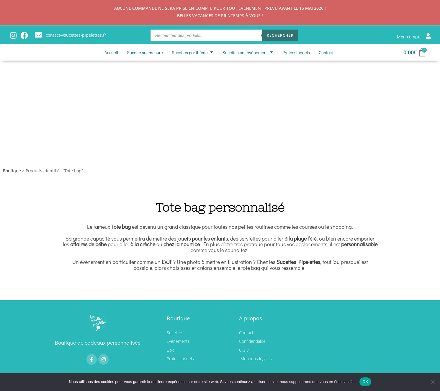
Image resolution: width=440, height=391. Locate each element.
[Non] (433, 382)
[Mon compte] (428, 36)
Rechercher (280, 35)
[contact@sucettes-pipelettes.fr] (38, 34)
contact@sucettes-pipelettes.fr (76, 35)
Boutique (12, 171)
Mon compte (409, 37)
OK (365, 381)
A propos (250, 318)
